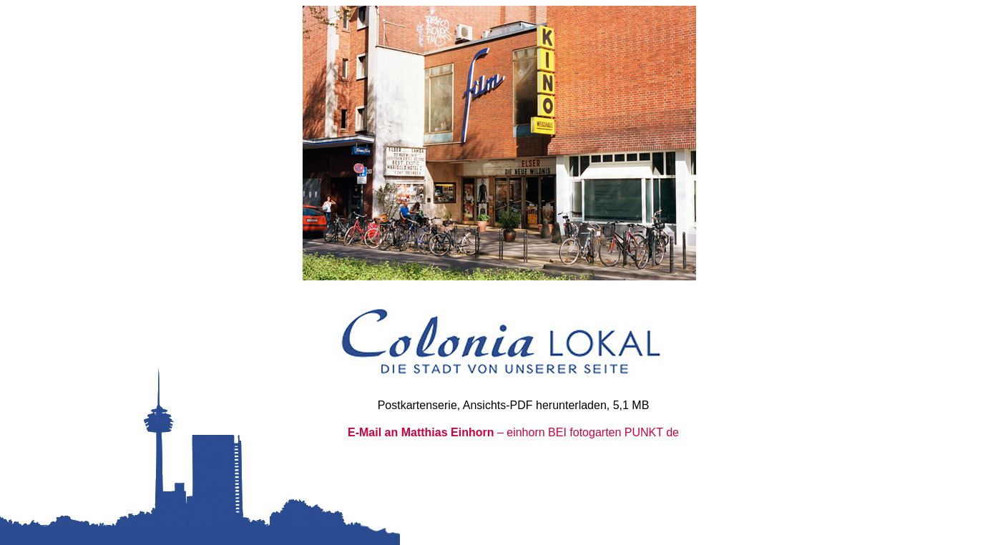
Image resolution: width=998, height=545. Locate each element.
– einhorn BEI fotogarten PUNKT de (513, 432)
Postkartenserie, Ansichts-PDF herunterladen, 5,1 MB (514, 405)
